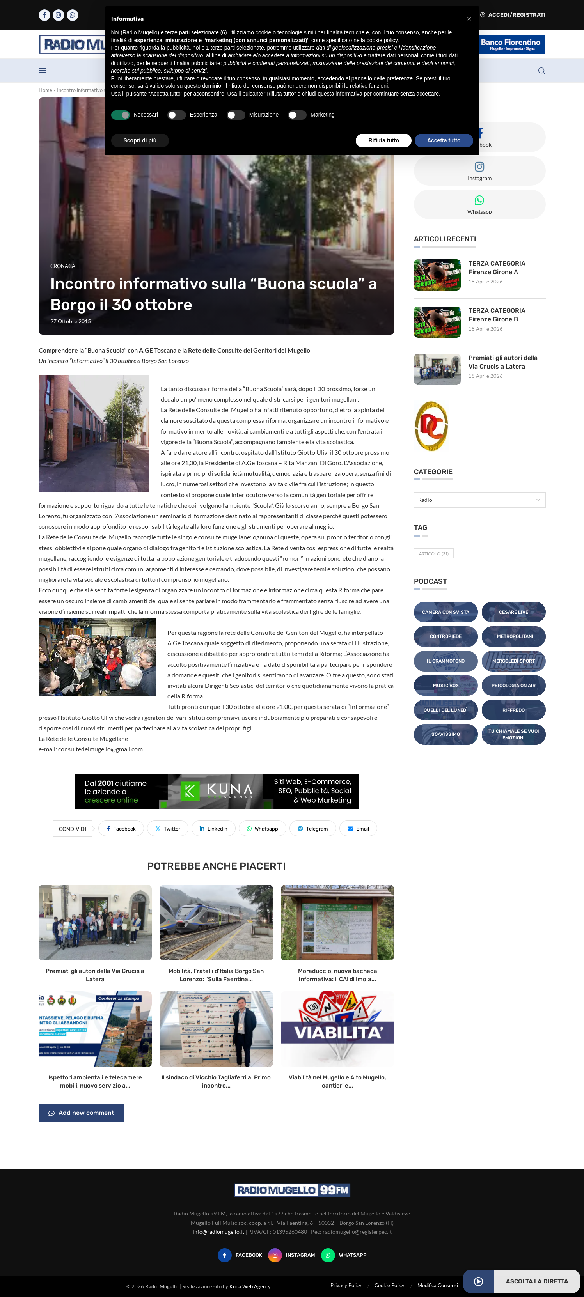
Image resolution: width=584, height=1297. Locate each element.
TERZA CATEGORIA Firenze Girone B (497, 315)
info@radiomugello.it (218, 1231)
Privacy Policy (346, 1285)
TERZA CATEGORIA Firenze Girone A (497, 268)
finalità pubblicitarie (197, 63)
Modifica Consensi (437, 1285)
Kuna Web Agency (250, 1286)
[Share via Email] (358, 828)
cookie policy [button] (382, 40)
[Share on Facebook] (121, 828)
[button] (469, 18)
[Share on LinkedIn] (214, 828)
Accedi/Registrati (513, 15)
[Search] (542, 71)
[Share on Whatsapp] (262, 828)
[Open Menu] (42, 70)
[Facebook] (44, 15)
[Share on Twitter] (167, 828)
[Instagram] (58, 15)
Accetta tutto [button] (444, 140)
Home (45, 90)
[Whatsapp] (72, 15)
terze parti (223, 47)
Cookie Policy (390, 1285)
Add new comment (81, 1113)
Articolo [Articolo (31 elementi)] (434, 553)
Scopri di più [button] (140, 140)
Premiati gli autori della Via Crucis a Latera (503, 362)
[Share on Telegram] (312, 828)
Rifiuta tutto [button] (383, 140)
